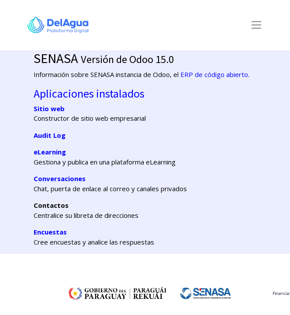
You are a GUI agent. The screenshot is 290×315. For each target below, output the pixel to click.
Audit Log (50, 135)
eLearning (50, 151)
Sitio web (49, 108)
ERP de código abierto (214, 74)
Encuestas (50, 232)
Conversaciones (60, 178)
